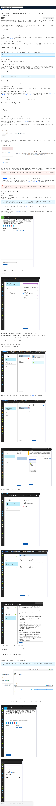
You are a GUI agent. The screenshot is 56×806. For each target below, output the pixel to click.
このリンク (18, 211)
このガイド (5, 178)
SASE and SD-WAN (13, 9)
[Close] (31, 803)
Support (46, 2)
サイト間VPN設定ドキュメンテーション (34, 181)
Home (5, 9)
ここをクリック (10, 38)
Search (2, 7)
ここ (53, 197)
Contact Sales (51, 2)
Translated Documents (36, 9)
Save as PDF (54, 15)
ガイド (37, 118)
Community (42, 2)
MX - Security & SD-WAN (24, 9)
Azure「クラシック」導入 (29, 94)
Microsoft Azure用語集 (25, 113)
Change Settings (11, 805)
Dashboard (36, 2)
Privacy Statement (4, 805)
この (15, 26)
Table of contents (49, 18)
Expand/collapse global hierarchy (2, 10)
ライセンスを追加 (24, 121)
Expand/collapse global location (54, 9)
